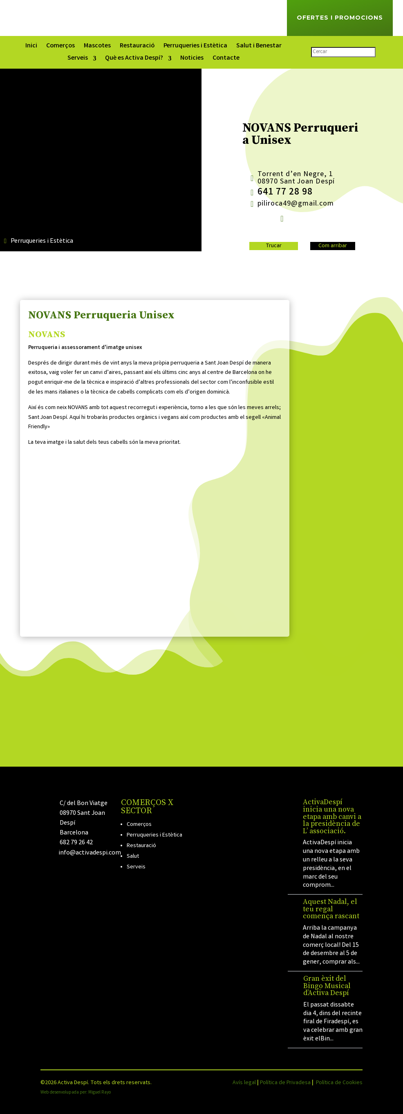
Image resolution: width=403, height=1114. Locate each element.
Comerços (60, 47)
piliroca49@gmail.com (295, 204)
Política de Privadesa (285, 1083)
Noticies (192, 59)
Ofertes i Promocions (340, 17)
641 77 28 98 (285, 192)
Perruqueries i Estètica (195, 47)
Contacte (226, 59)
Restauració (137, 47)
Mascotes (97, 47)
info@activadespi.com (89, 853)
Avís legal (244, 1083)
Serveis (77, 59)
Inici (31, 47)
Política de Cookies (339, 1083)
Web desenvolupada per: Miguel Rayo (75, 1092)
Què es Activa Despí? (134, 59)
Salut (133, 856)
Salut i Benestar (259, 47)
